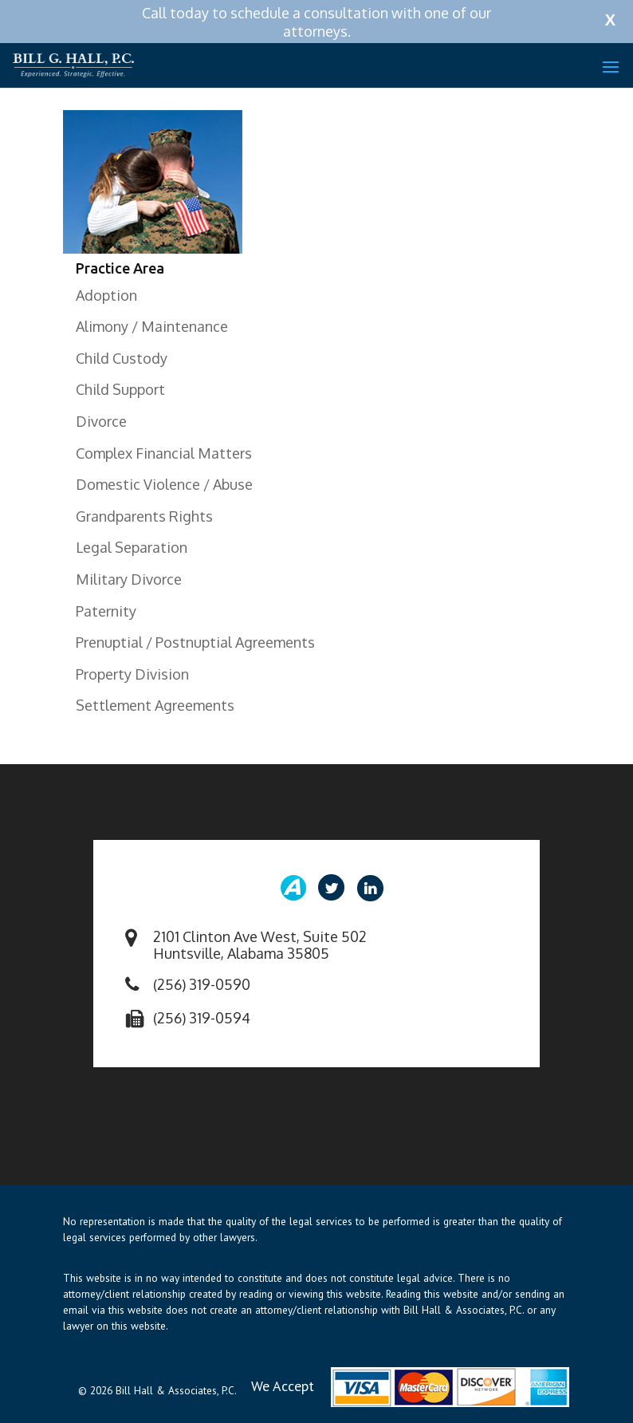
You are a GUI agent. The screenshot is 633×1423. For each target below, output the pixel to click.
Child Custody (121, 358)
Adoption (106, 295)
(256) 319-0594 (201, 1018)
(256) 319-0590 (201, 984)
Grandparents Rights (144, 516)
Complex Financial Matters (164, 453)
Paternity (106, 611)
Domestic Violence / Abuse (164, 484)
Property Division (132, 674)
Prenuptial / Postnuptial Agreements (195, 642)
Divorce (101, 421)
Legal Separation (131, 547)
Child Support (120, 389)
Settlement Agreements (155, 705)
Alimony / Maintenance (152, 326)
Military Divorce (129, 579)
